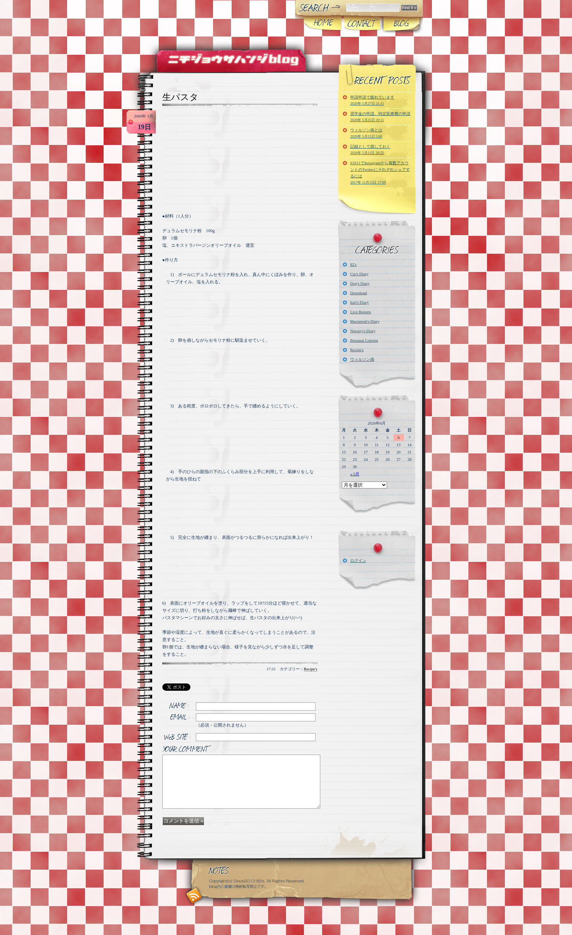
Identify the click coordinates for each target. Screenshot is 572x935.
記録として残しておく (370, 149)
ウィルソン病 (362, 359)
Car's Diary (359, 274)
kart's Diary (359, 302)
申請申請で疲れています (372, 100)
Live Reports (360, 312)
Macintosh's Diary (365, 321)
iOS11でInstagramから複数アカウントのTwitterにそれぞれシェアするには (380, 172)
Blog (401, 23)
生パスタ (180, 97)
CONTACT (362, 23)
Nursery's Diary (363, 331)
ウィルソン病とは (366, 133)
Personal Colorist (364, 340)
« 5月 (354, 474)
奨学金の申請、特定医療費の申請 (380, 116)
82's (353, 264)
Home (323, 23)
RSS (194, 896)
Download (358, 293)
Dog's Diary (360, 283)
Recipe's (310, 669)
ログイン (358, 560)
